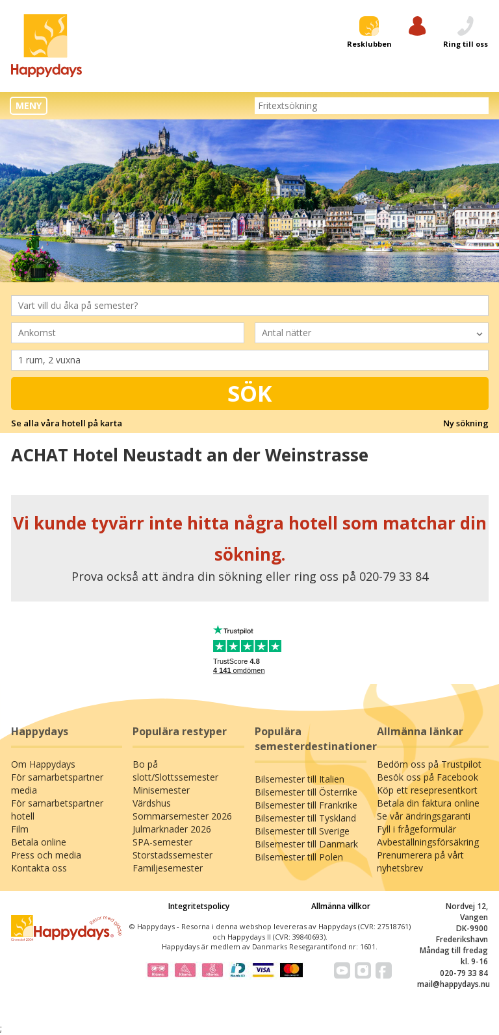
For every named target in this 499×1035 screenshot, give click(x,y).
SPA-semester (162, 842)
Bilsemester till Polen (299, 857)
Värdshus (152, 803)
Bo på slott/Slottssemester (175, 770)
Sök (249, 393)
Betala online (38, 842)
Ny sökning (466, 423)
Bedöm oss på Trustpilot (429, 764)
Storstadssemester (172, 855)
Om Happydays (43, 764)
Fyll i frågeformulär (416, 829)
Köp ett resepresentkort (427, 790)
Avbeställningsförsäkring (428, 842)
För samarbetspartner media (57, 783)
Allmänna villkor (340, 906)
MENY (29, 105)
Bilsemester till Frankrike (306, 805)
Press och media (46, 855)
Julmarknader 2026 (172, 829)
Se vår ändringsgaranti (423, 816)
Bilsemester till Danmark (306, 844)
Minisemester (161, 790)
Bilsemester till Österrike (306, 792)
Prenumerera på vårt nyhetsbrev (420, 861)
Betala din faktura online (428, 803)
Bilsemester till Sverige (302, 831)
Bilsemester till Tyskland (305, 818)
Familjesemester (168, 868)
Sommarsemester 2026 (182, 816)
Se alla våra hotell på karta (66, 423)
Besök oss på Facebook (427, 777)
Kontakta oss (39, 868)
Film (20, 829)
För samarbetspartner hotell (57, 809)
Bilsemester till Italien (299, 779)
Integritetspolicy (198, 906)
